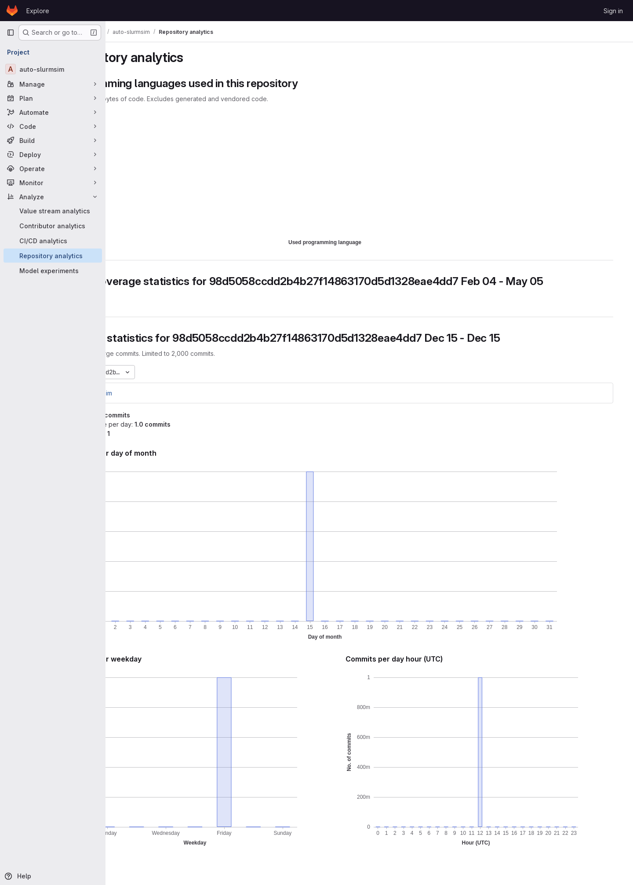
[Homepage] (12, 11)
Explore (37, 11)
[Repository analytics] (53, 256)
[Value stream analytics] (53, 211)
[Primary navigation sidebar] (11, 33)
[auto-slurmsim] (53, 69)
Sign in (613, 11)
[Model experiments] (53, 270)
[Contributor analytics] (53, 226)
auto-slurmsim (144, 393)
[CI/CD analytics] (53, 241)
